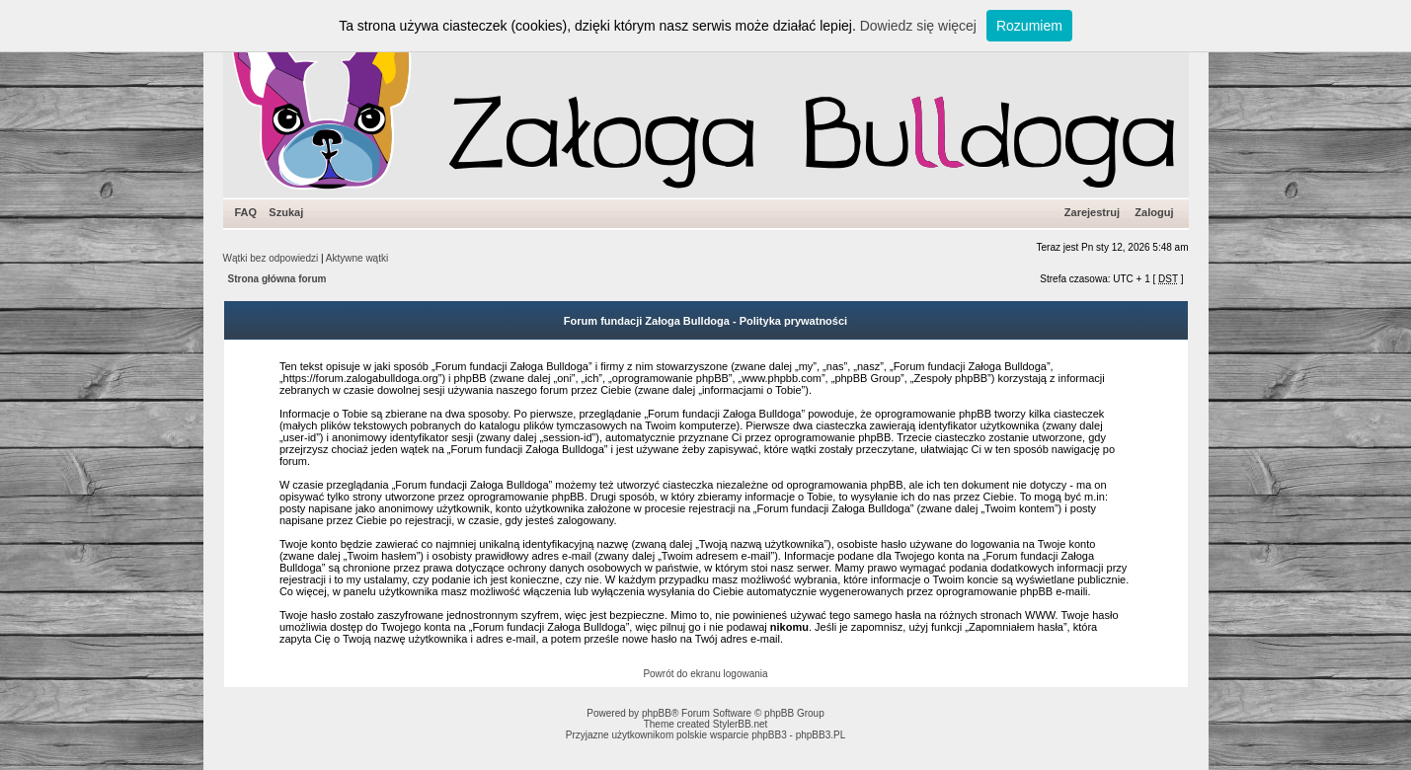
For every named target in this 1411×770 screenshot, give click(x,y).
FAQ (246, 212)
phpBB (656, 713)
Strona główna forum (277, 278)
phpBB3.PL (821, 735)
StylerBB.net (740, 724)
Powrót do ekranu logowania (705, 673)
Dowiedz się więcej (918, 26)
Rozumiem (1029, 26)
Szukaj (286, 212)
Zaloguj (1154, 212)
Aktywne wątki (357, 258)
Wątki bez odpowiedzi (271, 258)
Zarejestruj (1092, 212)
